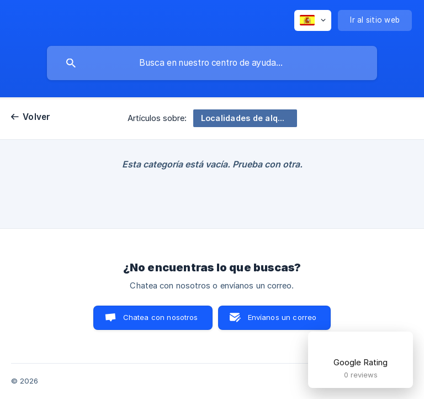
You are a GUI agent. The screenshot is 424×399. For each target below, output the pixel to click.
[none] (312, 20)
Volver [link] (37, 117)
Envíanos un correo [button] (282, 317)
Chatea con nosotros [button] (160, 317)
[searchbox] (212, 63)
